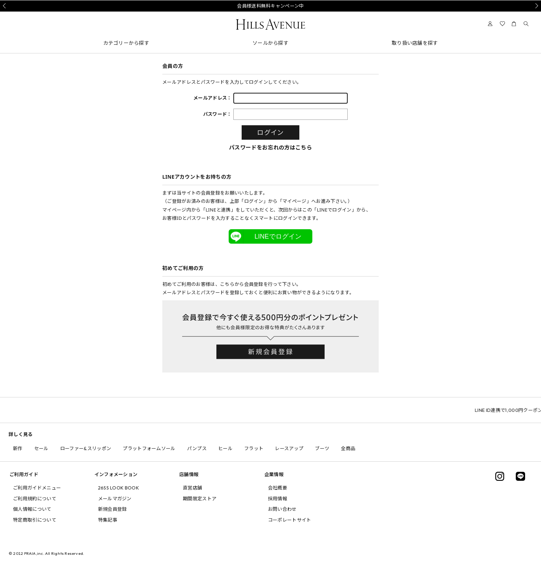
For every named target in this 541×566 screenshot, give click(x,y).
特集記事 (107, 520)
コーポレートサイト (289, 520)
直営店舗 (192, 488)
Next (535, 5)
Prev (5, 5)
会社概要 (277, 488)
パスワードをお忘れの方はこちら (270, 147)
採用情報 (277, 498)
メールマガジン (115, 498)
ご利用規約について (34, 498)
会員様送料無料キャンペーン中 (270, 6)
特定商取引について (34, 520)
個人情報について (32, 509)
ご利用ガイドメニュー (37, 488)
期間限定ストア (199, 498)
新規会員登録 (112, 509)
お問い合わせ (282, 509)
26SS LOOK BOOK (118, 488)
